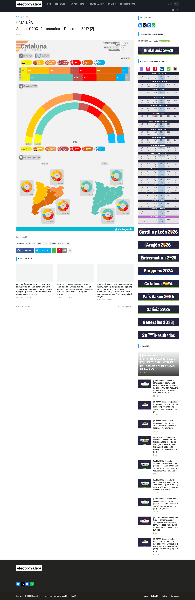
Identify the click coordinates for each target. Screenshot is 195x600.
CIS (154, 113)
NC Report (154, 129)
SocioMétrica (154, 105)
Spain (67, 243)
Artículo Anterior (25, 306)
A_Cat (25, 17)
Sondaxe (154, 209)
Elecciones (154, 217)
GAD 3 (60, 243)
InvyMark (154, 145)
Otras (111, 4)
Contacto (175, 596)
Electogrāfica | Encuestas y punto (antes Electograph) (53, 596)
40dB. (154, 89)
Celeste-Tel (154, 177)
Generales (60, 4)
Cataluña (53, 243)
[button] (170, 4)
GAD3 (154, 185)
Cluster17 (154, 153)
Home (48, 4)
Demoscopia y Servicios (154, 193)
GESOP (154, 137)
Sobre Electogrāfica (159, 596)
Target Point (154, 81)
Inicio (18, 17)
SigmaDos (154, 73)
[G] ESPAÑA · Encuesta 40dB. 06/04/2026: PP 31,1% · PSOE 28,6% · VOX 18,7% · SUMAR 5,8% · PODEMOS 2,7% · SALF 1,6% (165, 424)
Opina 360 (154, 161)
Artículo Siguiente (125, 306)
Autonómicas (77, 4)
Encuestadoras (127, 4)
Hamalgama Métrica (154, 169)
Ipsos (154, 201)
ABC (34, 243)
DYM (154, 97)
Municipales (96, 4)
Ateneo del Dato (154, 121)
